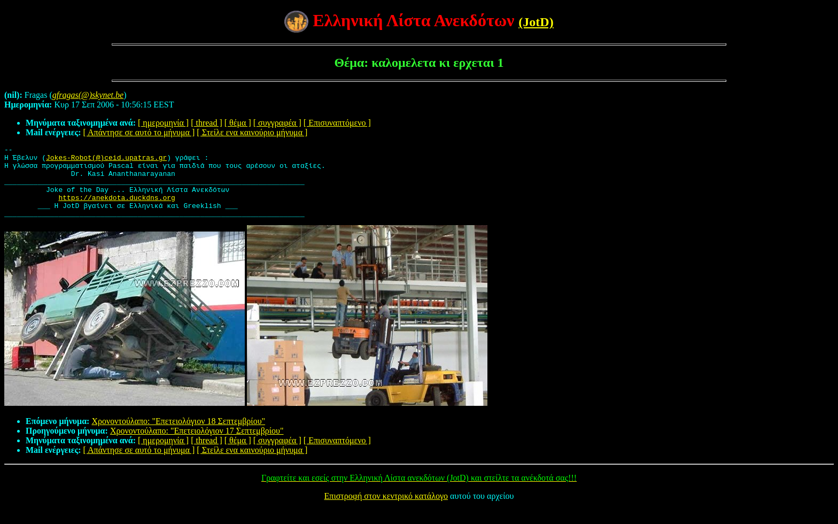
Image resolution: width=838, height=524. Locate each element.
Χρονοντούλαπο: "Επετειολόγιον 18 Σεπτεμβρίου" (178, 435)
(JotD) (535, 22)
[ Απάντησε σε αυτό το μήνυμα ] (139, 132)
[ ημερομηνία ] (163, 122)
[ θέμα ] (237, 122)
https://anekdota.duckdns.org (116, 208)
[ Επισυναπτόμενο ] (337, 122)
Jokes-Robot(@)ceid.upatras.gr (106, 160)
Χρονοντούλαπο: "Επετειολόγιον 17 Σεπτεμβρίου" (197, 445)
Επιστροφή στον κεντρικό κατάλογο (386, 510)
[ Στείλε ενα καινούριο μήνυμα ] (252, 132)
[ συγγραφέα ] (277, 122)
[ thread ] (206, 122)
